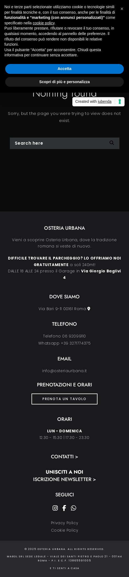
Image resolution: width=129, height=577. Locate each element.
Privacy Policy (64, 523)
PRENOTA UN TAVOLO (64, 399)
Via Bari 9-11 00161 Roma (64, 308)
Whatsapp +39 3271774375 (64, 343)
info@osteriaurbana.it (64, 371)
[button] (121, 8)
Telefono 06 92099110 (64, 336)
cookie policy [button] (44, 23)
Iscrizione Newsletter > (64, 479)
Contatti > (64, 456)
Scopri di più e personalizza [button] (64, 82)
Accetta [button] (64, 68)
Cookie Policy (64, 530)
